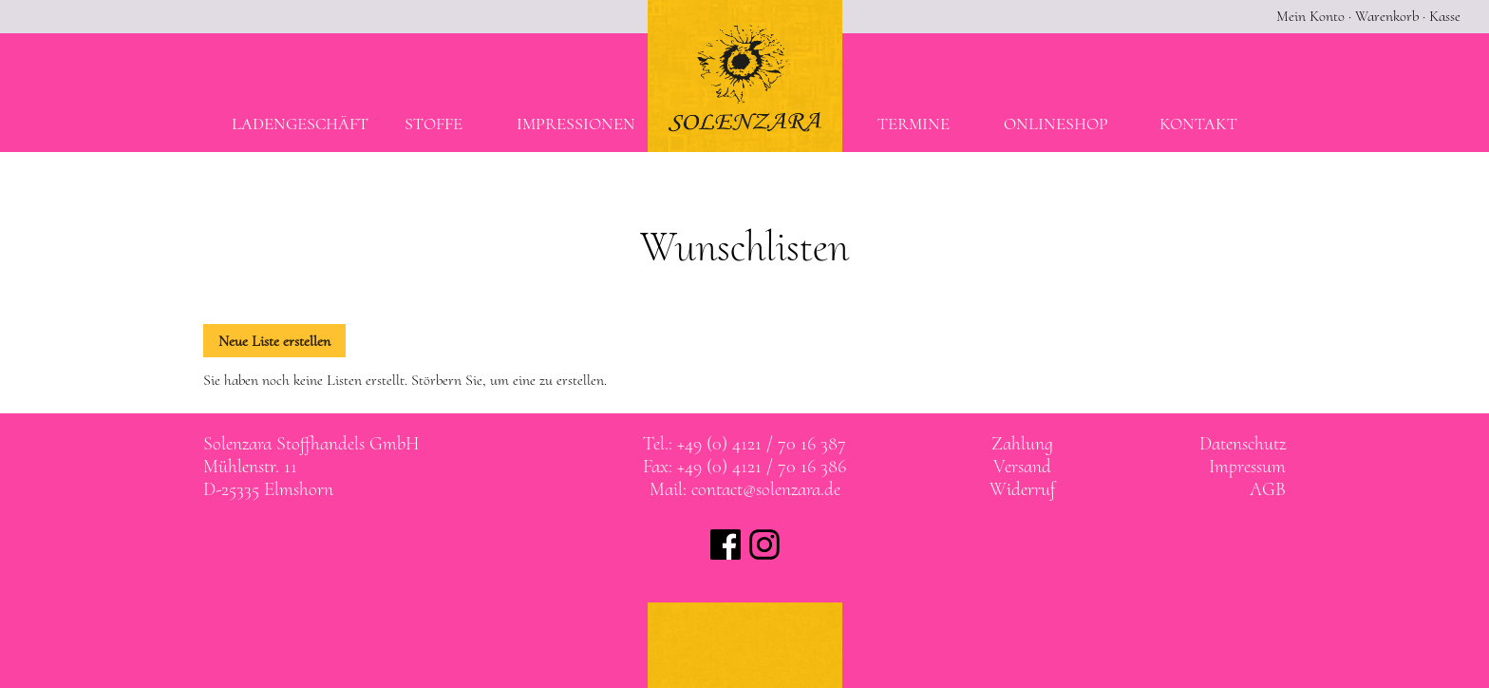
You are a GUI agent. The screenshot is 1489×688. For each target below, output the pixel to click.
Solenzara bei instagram (764, 544)
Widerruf (1022, 489)
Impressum (1247, 466)
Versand (1022, 466)
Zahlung (1022, 443)
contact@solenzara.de (765, 489)
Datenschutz (1242, 443)
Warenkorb (1387, 16)
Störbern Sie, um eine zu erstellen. (509, 380)
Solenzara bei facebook (725, 544)
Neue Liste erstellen (274, 341)
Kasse (1445, 16)
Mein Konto (1310, 16)
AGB (1268, 489)
